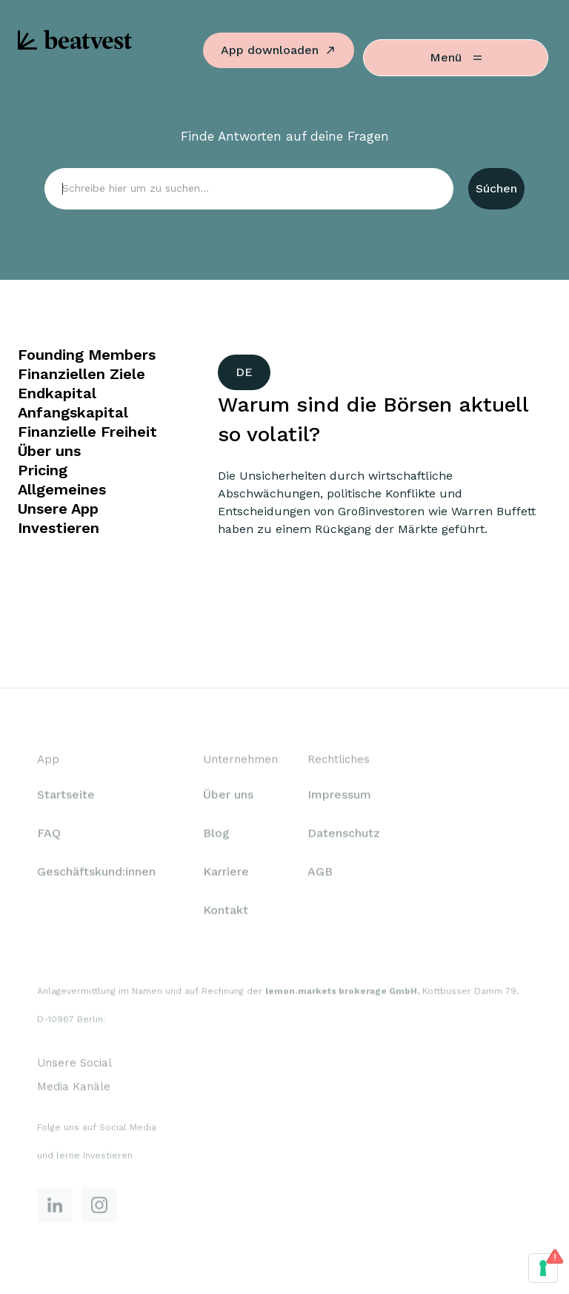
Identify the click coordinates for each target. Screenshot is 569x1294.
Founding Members (87, 354)
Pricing (42, 470)
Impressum (339, 796)
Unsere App (58, 508)
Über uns (49, 451)
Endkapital (57, 393)
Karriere (226, 873)
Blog (216, 835)
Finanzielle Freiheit (87, 431)
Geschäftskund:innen (96, 873)
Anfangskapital (73, 412)
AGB (320, 873)
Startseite (66, 796)
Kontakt (225, 912)
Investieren (58, 528)
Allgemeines (62, 489)
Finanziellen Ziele (81, 374)
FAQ (49, 835)
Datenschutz (343, 835)
